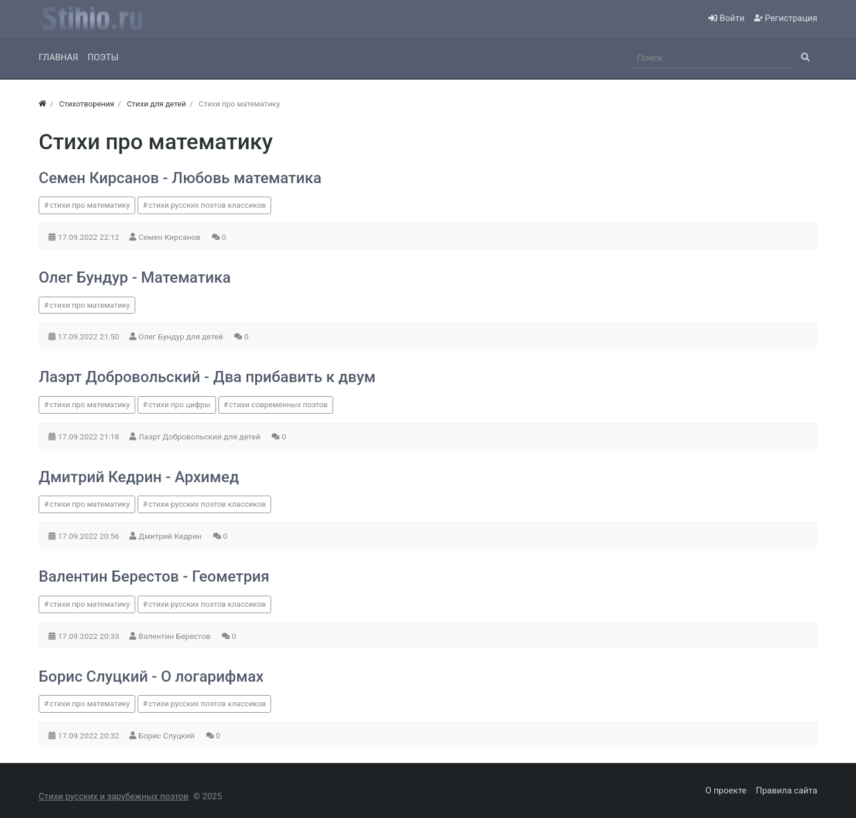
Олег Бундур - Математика (135, 277)
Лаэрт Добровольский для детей (201, 436)
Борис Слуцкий (168, 735)
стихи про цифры (179, 404)
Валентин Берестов (176, 636)
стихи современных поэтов (278, 404)
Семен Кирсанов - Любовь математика (180, 178)
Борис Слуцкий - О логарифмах (151, 676)
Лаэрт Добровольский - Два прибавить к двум (207, 377)
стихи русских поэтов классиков (206, 205)
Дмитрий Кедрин (171, 536)
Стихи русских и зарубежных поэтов (114, 796)
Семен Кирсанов (171, 237)
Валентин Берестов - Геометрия (154, 576)
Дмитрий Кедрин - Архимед (139, 477)
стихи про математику (90, 205)
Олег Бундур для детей (182, 336)
